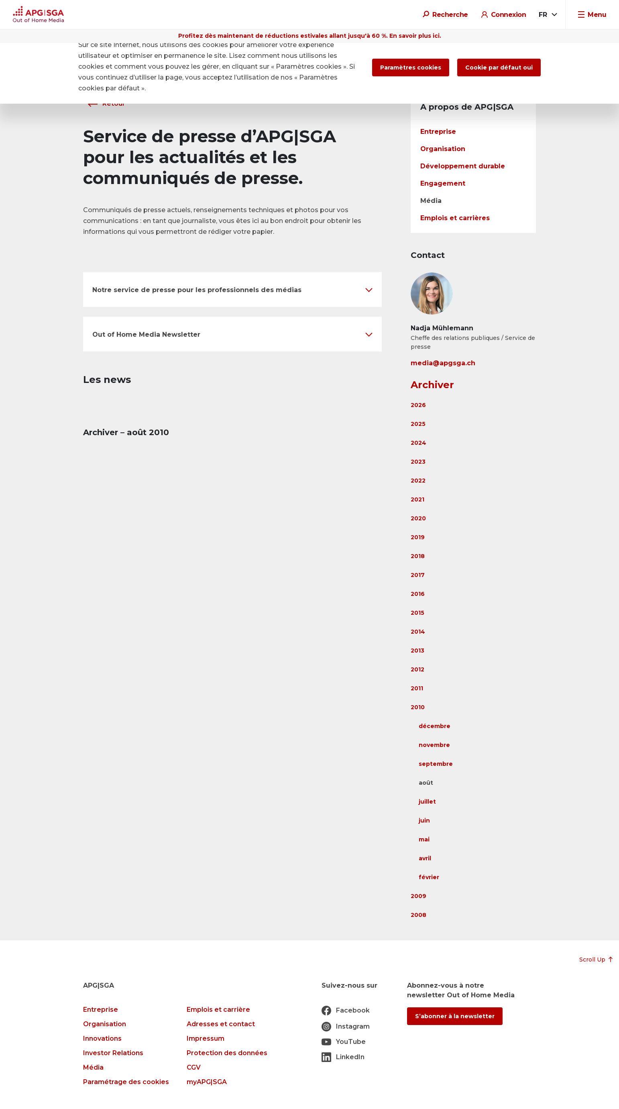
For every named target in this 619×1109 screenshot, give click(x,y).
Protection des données (227, 1053)
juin (424, 820)
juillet (427, 801)
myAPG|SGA (207, 1082)
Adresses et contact (221, 1024)
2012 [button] (417, 669)
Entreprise (438, 131)
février (429, 877)
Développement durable (462, 166)
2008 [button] (418, 915)
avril (425, 858)
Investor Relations (113, 1053)
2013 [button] (417, 650)
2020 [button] (418, 518)
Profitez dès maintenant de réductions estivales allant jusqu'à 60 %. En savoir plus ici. (309, 35)
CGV (194, 1067)
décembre (434, 726)
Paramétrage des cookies (126, 1082)
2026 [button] (418, 405)
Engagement (442, 183)
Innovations (102, 1038)
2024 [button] (418, 442)
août (426, 782)
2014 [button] (418, 631)
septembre (436, 763)
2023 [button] (418, 461)
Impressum (205, 1038)
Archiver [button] (432, 385)
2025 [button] (418, 424)
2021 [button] (417, 499)
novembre (434, 745)
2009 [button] (418, 896)
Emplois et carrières (455, 218)
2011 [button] (417, 688)
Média (431, 201)
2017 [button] (418, 575)
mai (424, 839)
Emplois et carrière (218, 1009)
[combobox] (547, 15)
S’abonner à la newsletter (455, 1016)
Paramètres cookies (410, 67)
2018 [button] (418, 556)
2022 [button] (418, 480)
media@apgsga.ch (443, 363)
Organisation (442, 149)
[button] (232, 289)
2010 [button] (418, 707)
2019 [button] (418, 537)
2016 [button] (418, 593)
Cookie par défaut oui (499, 67)
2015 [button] (417, 612)
